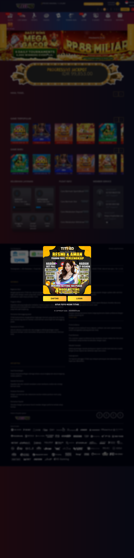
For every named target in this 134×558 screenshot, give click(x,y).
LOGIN (79, 299)
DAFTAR (55, 299)
